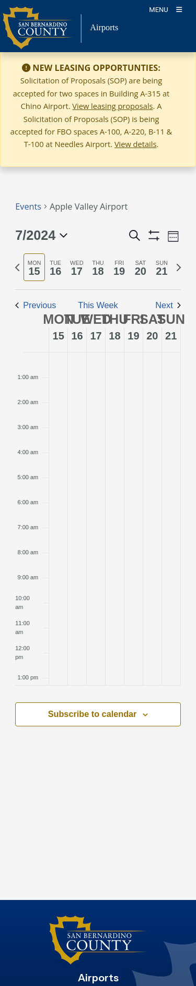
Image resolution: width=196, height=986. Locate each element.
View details (135, 144)
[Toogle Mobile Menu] (165, 9)
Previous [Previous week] (35, 305)
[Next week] (178, 267)
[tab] (34, 267)
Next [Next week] (167, 305)
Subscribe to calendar (92, 714)
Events (28, 206)
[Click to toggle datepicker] (41, 236)
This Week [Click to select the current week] (98, 305)
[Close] (173, 68)
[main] (98, 476)
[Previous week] (17, 267)
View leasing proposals (112, 106)
